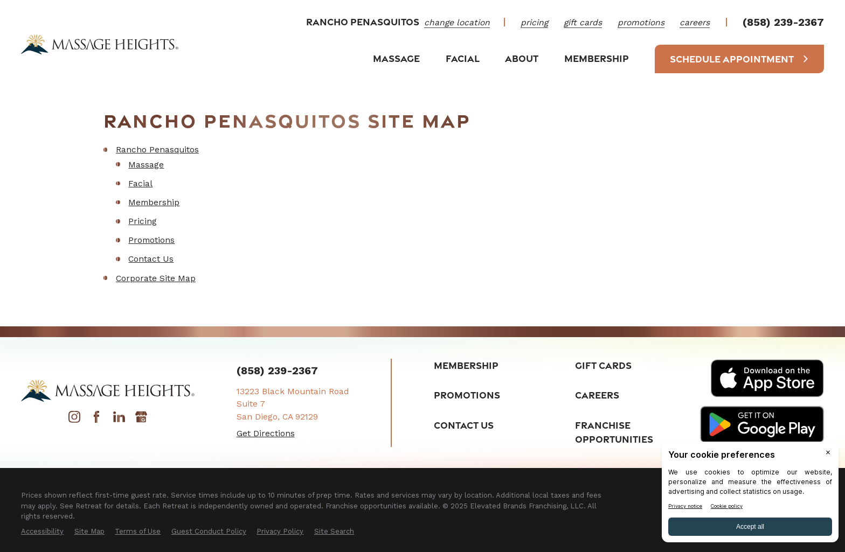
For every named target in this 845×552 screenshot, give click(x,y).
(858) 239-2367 (783, 22)
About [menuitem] (521, 58)
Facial (140, 183)
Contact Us (151, 259)
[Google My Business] (141, 420)
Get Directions (266, 433)
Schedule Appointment (739, 59)
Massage (146, 164)
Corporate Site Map (156, 278)
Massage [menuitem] (396, 58)
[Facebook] (96, 420)
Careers (695, 22)
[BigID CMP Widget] (750, 494)
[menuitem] (42, 531)
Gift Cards (583, 22)
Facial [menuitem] (463, 58)
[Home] (99, 44)
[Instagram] (74, 420)
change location (457, 22)
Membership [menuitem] (596, 58)
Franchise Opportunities (614, 432)
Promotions (641, 22)
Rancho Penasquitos (157, 149)
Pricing (534, 22)
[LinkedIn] (119, 420)
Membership (153, 202)
